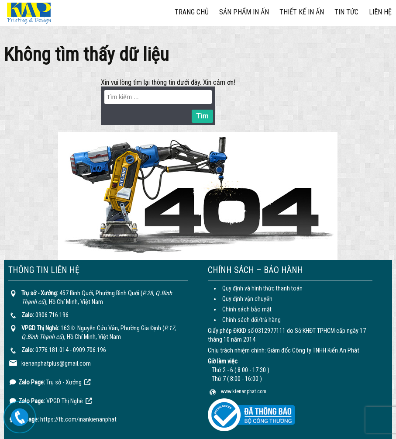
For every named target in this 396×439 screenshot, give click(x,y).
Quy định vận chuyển (247, 298)
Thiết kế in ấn (301, 12)
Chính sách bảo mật (247, 309)
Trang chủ (192, 12)
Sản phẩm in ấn (244, 12)
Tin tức (346, 12)
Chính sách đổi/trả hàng (251, 319)
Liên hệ (380, 12)
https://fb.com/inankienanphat (78, 419)
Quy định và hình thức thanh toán (262, 288)
